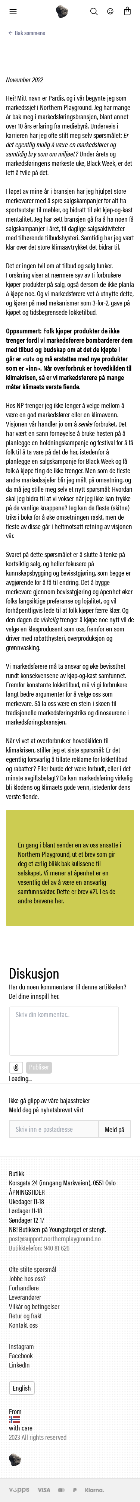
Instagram (21, 1346)
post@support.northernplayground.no (55, 1238)
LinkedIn (19, 1364)
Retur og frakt (25, 1315)
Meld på (114, 1129)
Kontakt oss (23, 1325)
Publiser (39, 1067)
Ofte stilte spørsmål (32, 1269)
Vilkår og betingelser (34, 1306)
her (59, 901)
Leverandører (25, 1297)
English (22, 1388)
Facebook (20, 1355)
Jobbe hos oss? (27, 1278)
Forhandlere (24, 1287)
